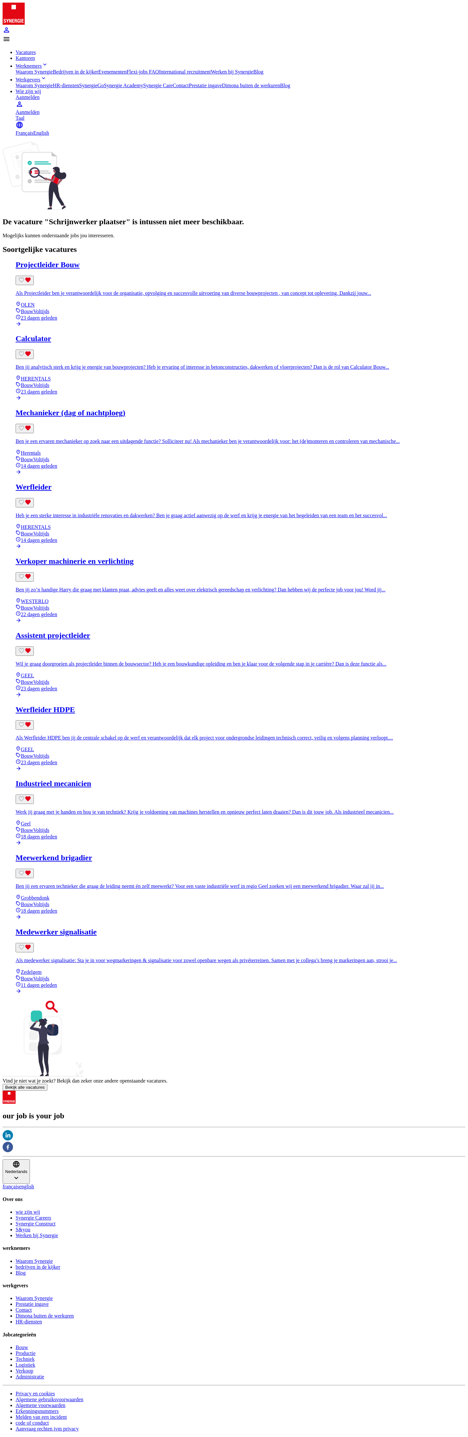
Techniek (25, 1359)
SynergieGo (91, 85)
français (11, 1186)
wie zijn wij (28, 1212)
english (26, 1186)
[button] (234, 39)
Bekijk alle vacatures (25, 1087)
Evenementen (112, 72)
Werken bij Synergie (232, 72)
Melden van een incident (41, 1417)
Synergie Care (158, 85)
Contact (181, 85)
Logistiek (25, 1365)
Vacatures (26, 52)
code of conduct (32, 1423)
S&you (23, 1229)
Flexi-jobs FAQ (142, 72)
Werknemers (32, 66)
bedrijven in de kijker (38, 1267)
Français (24, 133)
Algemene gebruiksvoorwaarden (49, 1399)
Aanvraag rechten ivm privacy (47, 1428)
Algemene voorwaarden (40, 1405)
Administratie (30, 1376)
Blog (258, 72)
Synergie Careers (33, 1218)
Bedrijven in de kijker (75, 72)
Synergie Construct (36, 1223)
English (41, 133)
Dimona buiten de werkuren (251, 85)
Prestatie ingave (205, 85)
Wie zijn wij (28, 91)
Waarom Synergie (34, 72)
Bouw (22, 1347)
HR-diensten (66, 85)
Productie (25, 1353)
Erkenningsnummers (37, 1411)
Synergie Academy (123, 85)
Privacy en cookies (35, 1393)
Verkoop (24, 1371)
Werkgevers (31, 79)
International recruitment (185, 72)
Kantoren (25, 58)
